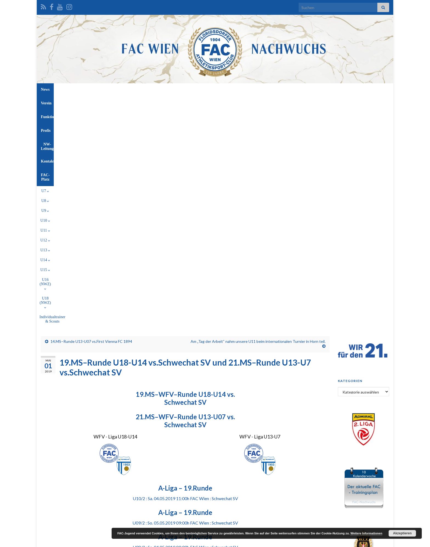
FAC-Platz (284, 89)
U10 (144, 102)
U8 (115, 102)
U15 (224, 102)
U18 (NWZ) (275, 102)
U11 (160, 102)
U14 (208, 102)
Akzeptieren (402, 533)
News (140, 89)
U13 (192, 102)
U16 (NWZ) (247, 102)
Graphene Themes (85, 540)
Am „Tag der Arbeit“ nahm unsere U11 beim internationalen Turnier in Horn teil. (258, 122)
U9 (129, 102)
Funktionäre (184, 89)
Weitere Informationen (366, 533)
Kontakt (260, 89)
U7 (101, 102)
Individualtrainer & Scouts (312, 102)
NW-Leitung (233, 89)
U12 (176, 102)
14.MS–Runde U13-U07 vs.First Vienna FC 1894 (91, 122)
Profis (209, 89)
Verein (159, 89)
